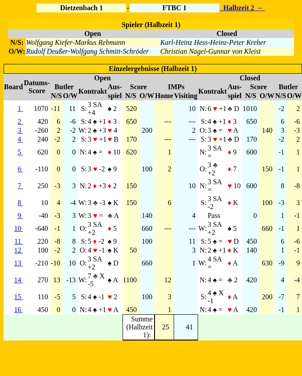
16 (18, 309)
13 (18, 263)
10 (18, 228)
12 (18, 250)
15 (18, 297)
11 (18, 241)
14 (18, 280)
